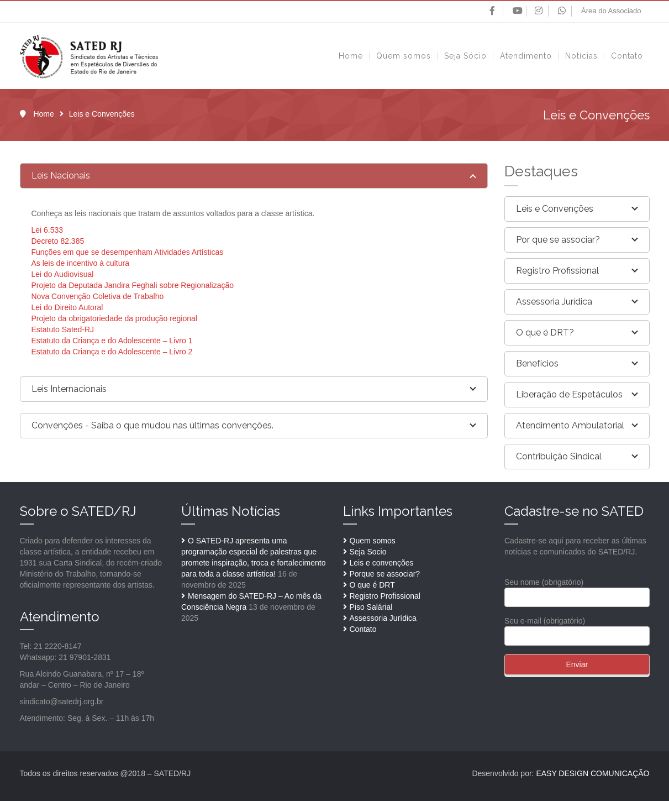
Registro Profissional (385, 595)
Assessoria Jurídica (383, 618)
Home (43, 113)
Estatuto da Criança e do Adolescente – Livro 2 (112, 351)
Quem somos (373, 540)
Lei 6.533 (47, 230)
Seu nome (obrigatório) (577, 589)
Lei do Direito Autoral (67, 307)
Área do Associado (611, 11)
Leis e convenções (382, 562)
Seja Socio (368, 551)
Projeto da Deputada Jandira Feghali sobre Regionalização (132, 285)
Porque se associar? (385, 573)
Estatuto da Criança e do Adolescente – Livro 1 (112, 340)
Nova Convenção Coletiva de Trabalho (97, 296)
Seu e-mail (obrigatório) (577, 628)
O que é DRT (372, 584)
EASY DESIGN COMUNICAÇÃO (592, 773)
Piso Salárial (371, 607)
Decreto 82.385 (58, 241)
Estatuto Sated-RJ (62, 329)
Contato (363, 629)
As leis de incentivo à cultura (80, 263)
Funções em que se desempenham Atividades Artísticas (127, 252)
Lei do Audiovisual (62, 274)
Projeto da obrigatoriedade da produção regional (114, 318)
